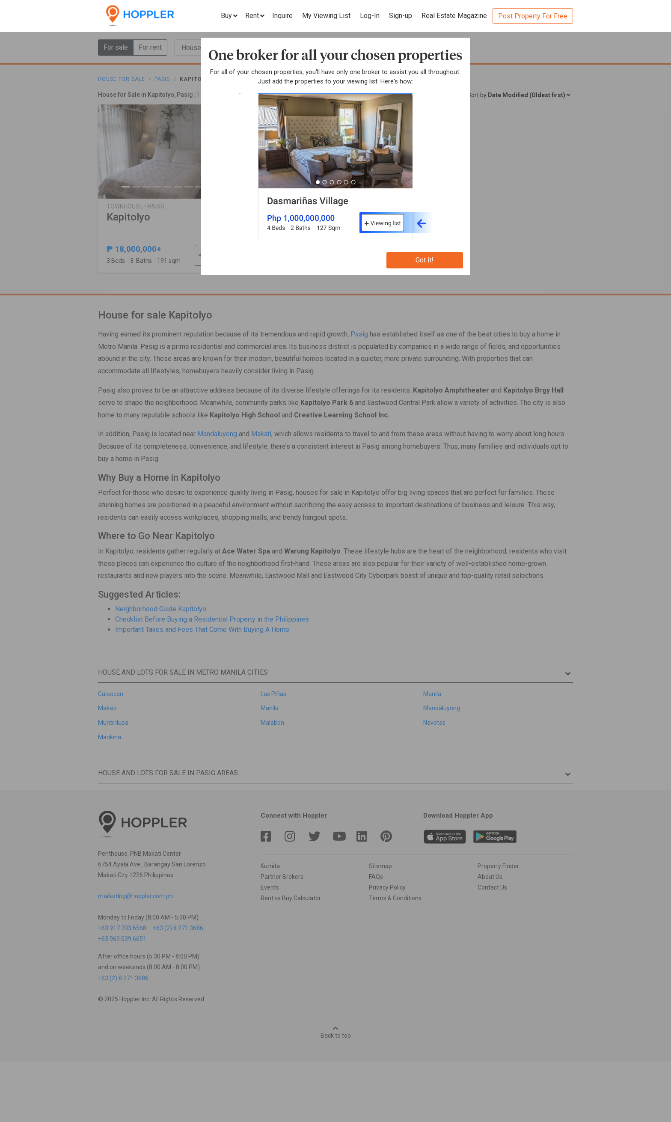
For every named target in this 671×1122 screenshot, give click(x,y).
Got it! (424, 260)
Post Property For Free (532, 16)
